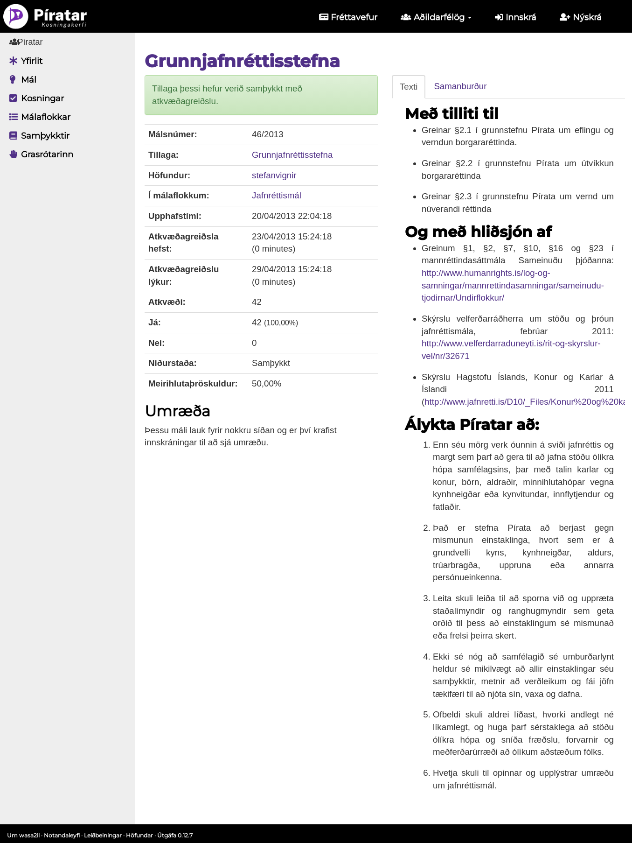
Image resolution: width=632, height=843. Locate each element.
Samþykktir (37, 136)
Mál (20, 80)
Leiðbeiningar (103, 835)
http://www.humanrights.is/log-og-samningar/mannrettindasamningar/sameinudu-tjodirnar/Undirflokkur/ (513, 285)
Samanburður (460, 86)
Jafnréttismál (276, 195)
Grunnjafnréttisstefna (292, 155)
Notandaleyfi (62, 835)
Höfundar (139, 835)
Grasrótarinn (39, 154)
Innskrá (515, 17)
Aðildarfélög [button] (436, 17)
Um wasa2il (23, 835)
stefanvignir (274, 175)
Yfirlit (23, 61)
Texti (408, 86)
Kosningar (34, 98)
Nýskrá (581, 17)
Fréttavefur (348, 17)
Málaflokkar (37, 117)
